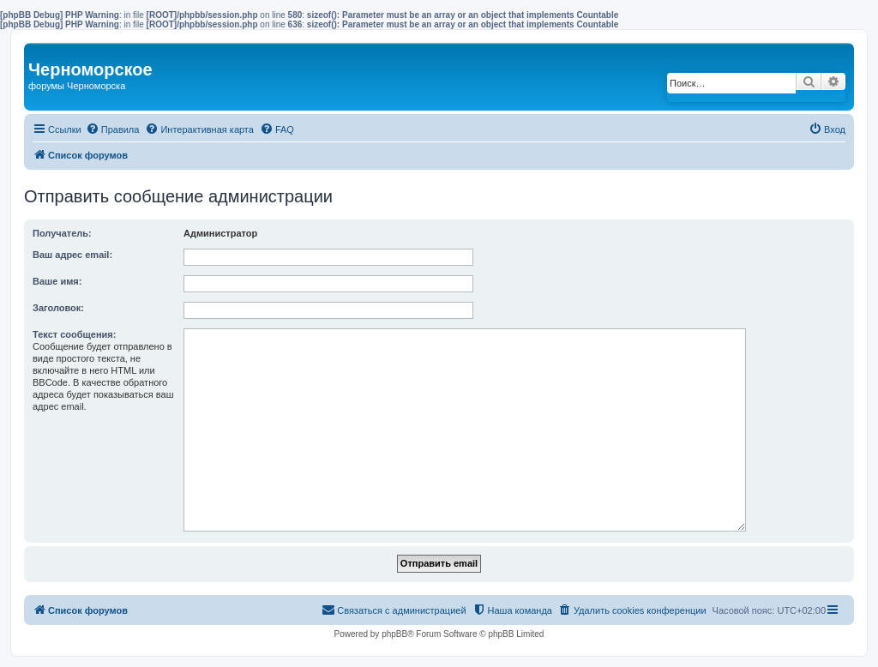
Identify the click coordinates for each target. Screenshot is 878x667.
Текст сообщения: (74, 334)
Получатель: (62, 233)
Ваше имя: (57, 281)
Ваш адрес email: (72, 254)
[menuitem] (113, 129)
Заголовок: (58, 308)
